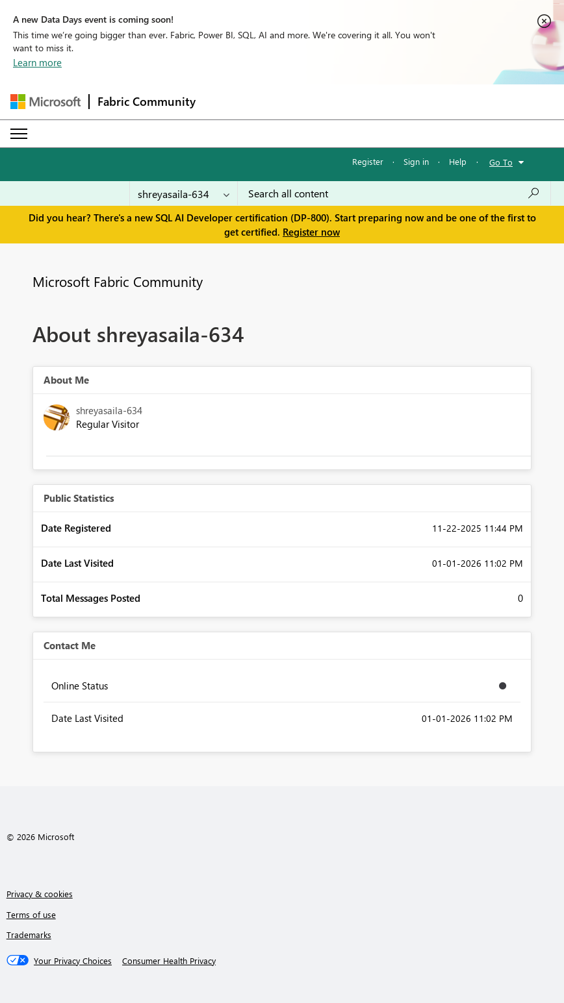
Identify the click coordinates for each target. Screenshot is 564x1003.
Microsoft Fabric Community (117, 281)
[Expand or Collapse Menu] (19, 133)
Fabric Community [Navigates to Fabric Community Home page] (146, 101)
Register (367, 161)
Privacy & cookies (39, 893)
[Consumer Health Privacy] (169, 960)
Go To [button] (501, 161)
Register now (311, 231)
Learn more (37, 62)
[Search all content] (394, 193)
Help (458, 161)
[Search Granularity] (183, 193)
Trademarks (28, 934)
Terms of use (31, 914)
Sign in (416, 161)
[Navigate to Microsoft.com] (45, 101)
